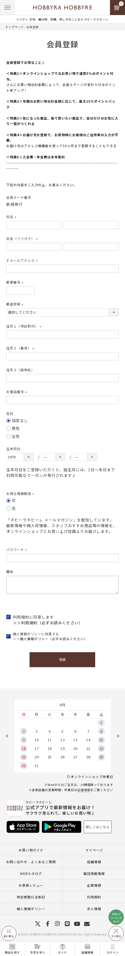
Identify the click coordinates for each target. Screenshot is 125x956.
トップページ (14, 27)
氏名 (12, 216)
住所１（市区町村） (24, 326)
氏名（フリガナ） (22, 238)
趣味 (9, 571)
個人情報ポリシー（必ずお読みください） (54, 638)
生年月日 (13, 448)
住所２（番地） (21, 348)
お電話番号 (17, 391)
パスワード (17, 549)
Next (116, 736)
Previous (8, 736)
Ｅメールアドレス (22, 260)
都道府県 (15, 304)
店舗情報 (84, 790)
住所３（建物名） (20, 369)
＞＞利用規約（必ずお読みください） (48, 622)
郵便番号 (15, 282)
